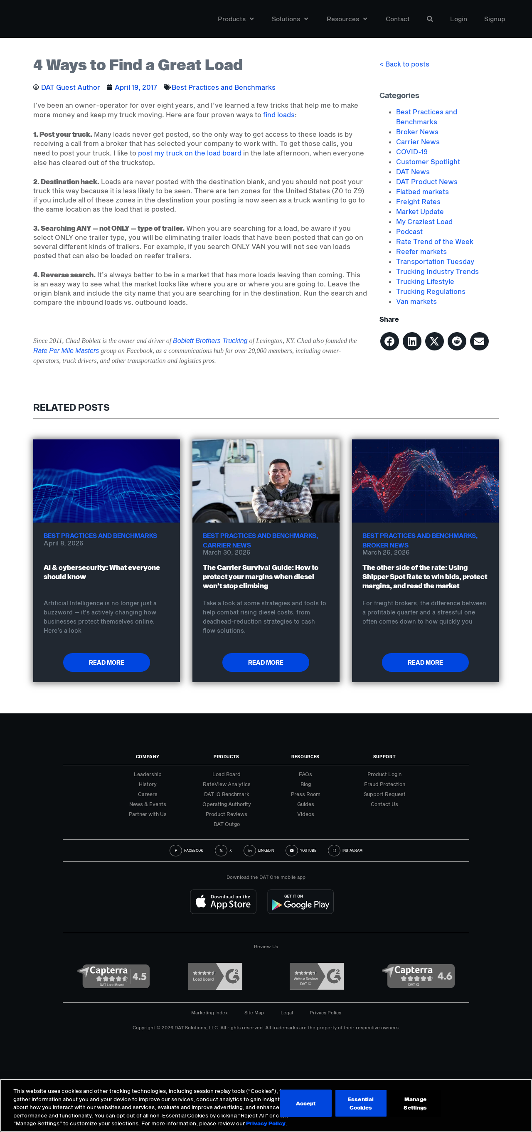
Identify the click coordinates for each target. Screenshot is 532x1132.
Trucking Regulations (431, 291)
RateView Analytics (227, 784)
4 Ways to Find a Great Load (138, 64)
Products (236, 22)
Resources (347, 22)
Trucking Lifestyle (425, 281)
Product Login (384, 774)
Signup (494, 22)
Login (458, 22)
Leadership (148, 774)
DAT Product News (427, 181)
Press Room (305, 794)
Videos (305, 814)
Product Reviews (226, 814)
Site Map (254, 1012)
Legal (287, 1012)
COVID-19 (412, 151)
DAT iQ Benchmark (226, 794)
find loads (279, 114)
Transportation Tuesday (435, 261)
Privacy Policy (325, 1012)
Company (148, 756)
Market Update (420, 211)
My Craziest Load (424, 221)
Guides (305, 804)
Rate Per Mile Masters (66, 350)
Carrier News (418, 142)
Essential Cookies (413, 1104)
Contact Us (384, 804)
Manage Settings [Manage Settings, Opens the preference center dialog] (290, 1104)
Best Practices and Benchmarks (224, 87)
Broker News (417, 132)
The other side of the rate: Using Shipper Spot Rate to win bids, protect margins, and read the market (424, 576)
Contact (398, 22)
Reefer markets (421, 251)
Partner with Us (148, 814)
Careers (148, 794)
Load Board (226, 774)
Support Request (385, 794)
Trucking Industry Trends (437, 271)
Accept (355, 1105)
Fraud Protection (384, 784)
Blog (305, 784)
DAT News (413, 171)
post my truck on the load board (189, 153)
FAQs (305, 774)
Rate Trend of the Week (434, 241)
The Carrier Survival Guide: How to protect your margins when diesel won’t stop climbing (260, 576)
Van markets (416, 301)
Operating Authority (226, 804)
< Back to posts (404, 64)
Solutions (290, 22)
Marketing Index (209, 1012)
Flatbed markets (422, 191)
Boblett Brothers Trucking (210, 340)
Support (384, 756)
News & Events (147, 804)
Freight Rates (418, 201)
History (148, 784)
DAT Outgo (227, 824)
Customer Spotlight (428, 161)
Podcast (409, 231)
